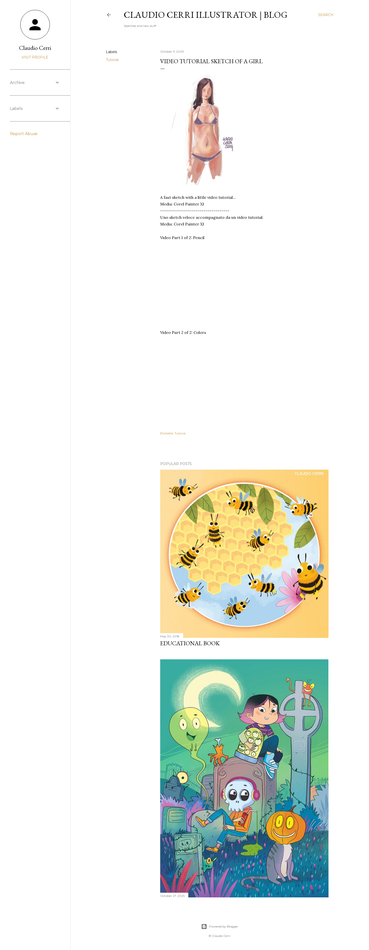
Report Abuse (24, 133)
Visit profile (35, 57)
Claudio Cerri (35, 48)
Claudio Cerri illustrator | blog (206, 14)
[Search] (325, 15)
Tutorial (112, 60)
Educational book (190, 643)
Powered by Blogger (219, 927)
